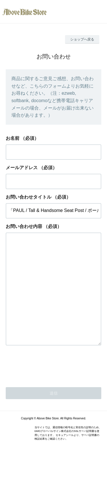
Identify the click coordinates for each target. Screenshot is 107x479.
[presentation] (49, 387)
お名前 (12, 138)
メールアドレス (22, 167)
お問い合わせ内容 (24, 226)
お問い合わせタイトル (28, 197)
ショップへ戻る (82, 39)
